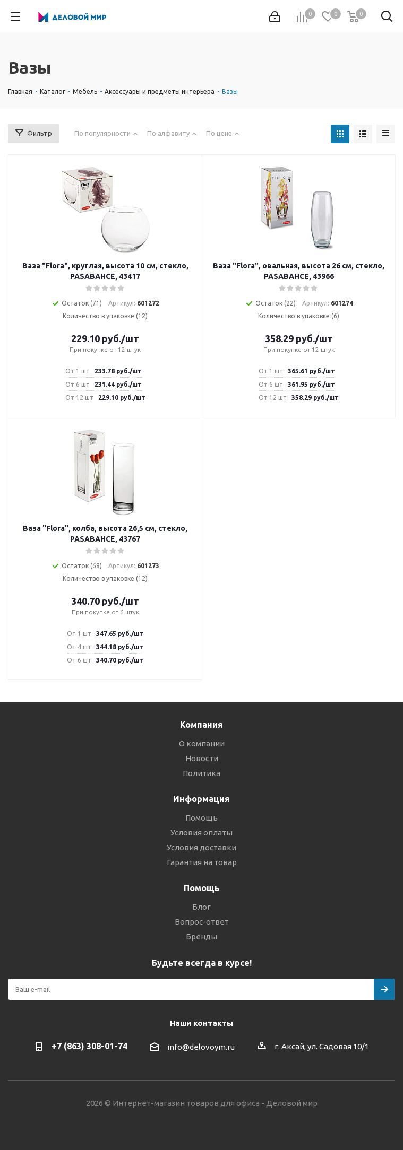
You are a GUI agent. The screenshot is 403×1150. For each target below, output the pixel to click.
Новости (201, 758)
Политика (201, 773)
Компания (201, 724)
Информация (201, 799)
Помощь (201, 817)
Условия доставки (201, 847)
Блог (201, 906)
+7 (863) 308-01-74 (89, 1046)
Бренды (201, 936)
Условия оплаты (201, 832)
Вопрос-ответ (202, 921)
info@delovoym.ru (201, 1046)
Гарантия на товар (202, 862)
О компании (202, 743)
